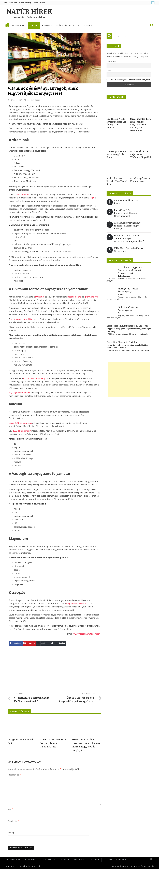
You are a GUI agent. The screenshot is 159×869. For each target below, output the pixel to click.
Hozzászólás (14, 774)
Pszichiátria (85, 25)
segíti (92, 197)
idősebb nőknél (74, 296)
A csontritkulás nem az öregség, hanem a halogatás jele (53, 743)
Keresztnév (111, 61)
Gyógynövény (48, 859)
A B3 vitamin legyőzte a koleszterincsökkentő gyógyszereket (130, 270)
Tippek (65, 859)
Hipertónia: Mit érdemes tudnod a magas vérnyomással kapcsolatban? (129, 238)
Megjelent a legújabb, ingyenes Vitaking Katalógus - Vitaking (129, 330)
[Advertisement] (54, 671)
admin (121, 294)
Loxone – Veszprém (114, 859)
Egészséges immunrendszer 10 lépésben (127, 326)
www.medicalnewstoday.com (86, 633)
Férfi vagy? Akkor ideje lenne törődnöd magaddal (140, 154)
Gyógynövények (65, 25)
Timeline (93, 859)
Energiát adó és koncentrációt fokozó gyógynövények (125, 213)
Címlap (7, 25)
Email (109, 70)
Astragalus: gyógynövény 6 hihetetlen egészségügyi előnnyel (128, 226)
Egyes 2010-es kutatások (20, 423)
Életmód (47, 25)
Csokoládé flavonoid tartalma (122, 342)
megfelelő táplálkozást (76, 603)
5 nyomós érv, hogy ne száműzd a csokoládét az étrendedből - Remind (127, 346)
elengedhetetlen (22, 194)
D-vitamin (39, 296)
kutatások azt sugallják (21, 319)
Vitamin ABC (19, 25)
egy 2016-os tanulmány (34, 378)
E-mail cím (13, 821)
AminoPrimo (39, 3)
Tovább (55, 643)
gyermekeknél (91, 296)
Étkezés (33, 25)
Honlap (11, 832)
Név (10, 809)
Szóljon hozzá (33, 100)
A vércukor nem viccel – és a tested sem (117, 181)
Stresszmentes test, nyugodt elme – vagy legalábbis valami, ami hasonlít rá (140, 125)
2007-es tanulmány (22, 430)
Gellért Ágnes (124, 276)
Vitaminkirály (25, 3)
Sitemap (79, 859)
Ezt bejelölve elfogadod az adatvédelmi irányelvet (130, 80)
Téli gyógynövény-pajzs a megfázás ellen (116, 154)
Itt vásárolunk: (10, 3)
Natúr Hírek (29, 11)
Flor (119, 313)
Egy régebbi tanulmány (20, 392)
